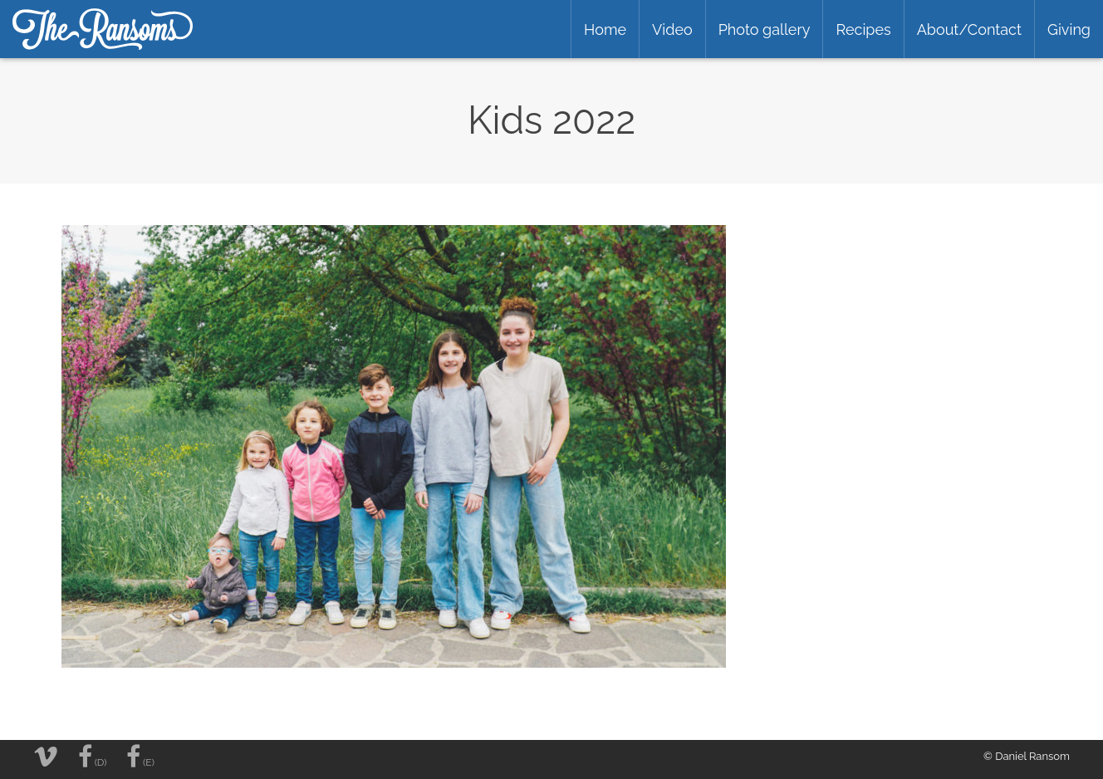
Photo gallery (764, 29)
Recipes (863, 29)
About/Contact (969, 29)
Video (672, 29)
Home (605, 29)
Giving (1069, 29)
